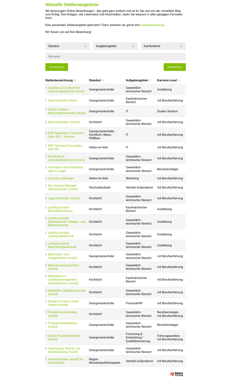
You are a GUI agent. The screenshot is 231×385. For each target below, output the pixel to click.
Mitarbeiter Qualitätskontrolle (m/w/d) (66, 292)
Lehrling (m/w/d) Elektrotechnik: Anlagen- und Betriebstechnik (66, 222)
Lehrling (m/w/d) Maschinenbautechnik (62, 245)
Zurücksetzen (56, 67)
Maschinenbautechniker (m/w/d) (63, 267)
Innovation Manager (61, 178)
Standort (96, 80)
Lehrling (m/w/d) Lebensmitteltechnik (61, 234)
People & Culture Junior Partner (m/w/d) (63, 303)
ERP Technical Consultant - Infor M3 (66, 147)
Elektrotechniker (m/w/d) (64, 122)
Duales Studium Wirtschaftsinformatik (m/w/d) (67, 111)
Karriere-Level (168, 80)
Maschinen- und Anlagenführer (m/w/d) (62, 256)
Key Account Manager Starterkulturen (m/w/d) (63, 187)
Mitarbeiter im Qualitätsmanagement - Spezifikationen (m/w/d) (63, 280)
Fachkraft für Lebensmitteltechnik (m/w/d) (66, 158)
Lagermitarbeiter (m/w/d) (64, 198)
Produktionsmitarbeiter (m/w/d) (62, 314)
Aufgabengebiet (138, 80)
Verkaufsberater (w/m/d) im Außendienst (65, 361)
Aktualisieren (174, 67)
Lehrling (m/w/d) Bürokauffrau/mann (60, 209)
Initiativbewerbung (152, 25)
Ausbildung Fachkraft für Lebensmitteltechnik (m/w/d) (66, 89)
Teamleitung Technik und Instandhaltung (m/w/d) (64, 350)
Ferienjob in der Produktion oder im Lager (65, 169)
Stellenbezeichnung (60, 80)
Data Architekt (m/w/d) (62, 100)
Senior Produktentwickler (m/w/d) (64, 337)
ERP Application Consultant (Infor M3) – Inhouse (66, 135)
